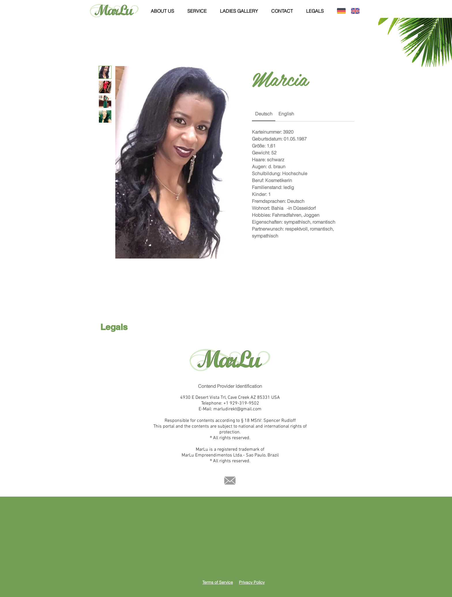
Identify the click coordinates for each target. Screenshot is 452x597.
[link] (263, 114)
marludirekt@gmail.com (237, 409)
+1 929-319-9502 (241, 403)
